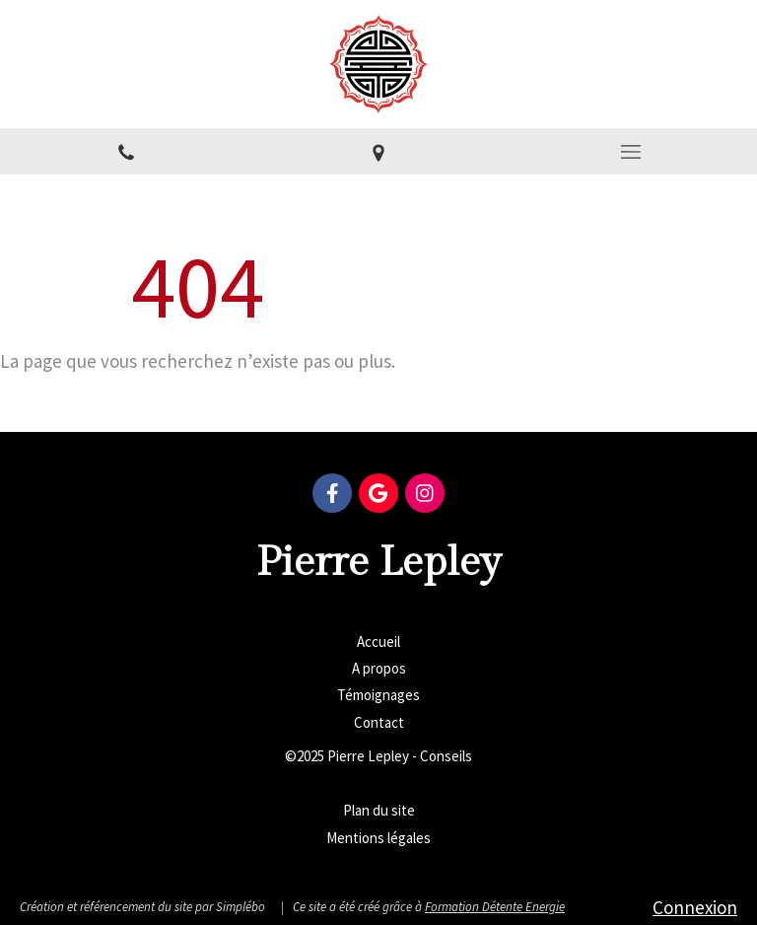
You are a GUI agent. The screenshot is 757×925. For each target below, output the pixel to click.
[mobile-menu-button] (631, 152)
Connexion (695, 907)
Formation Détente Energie (495, 906)
